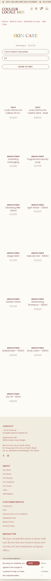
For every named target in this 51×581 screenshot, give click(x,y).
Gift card (36, 8)
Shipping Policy (9, 518)
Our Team (7, 486)
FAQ (4, 510)
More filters (25, 66)
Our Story (7, 470)
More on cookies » (44, 569)
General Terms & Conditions (15, 514)
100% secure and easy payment (22, 2)
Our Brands (8, 478)
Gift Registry (31, 8)
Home (5, 21)
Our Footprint (8, 482)
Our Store (7, 474)
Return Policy (8, 522)
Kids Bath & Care (32, 21)
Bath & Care (16, 21)
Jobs (5, 490)
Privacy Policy (9, 526)
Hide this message (33, 563)
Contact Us (7, 506)
